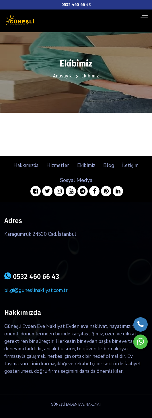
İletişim (130, 165)
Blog (108, 165)
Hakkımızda (25, 165)
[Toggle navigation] (144, 15)
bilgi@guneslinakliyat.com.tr (36, 290)
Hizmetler (57, 165)
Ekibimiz (86, 165)
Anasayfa (63, 76)
